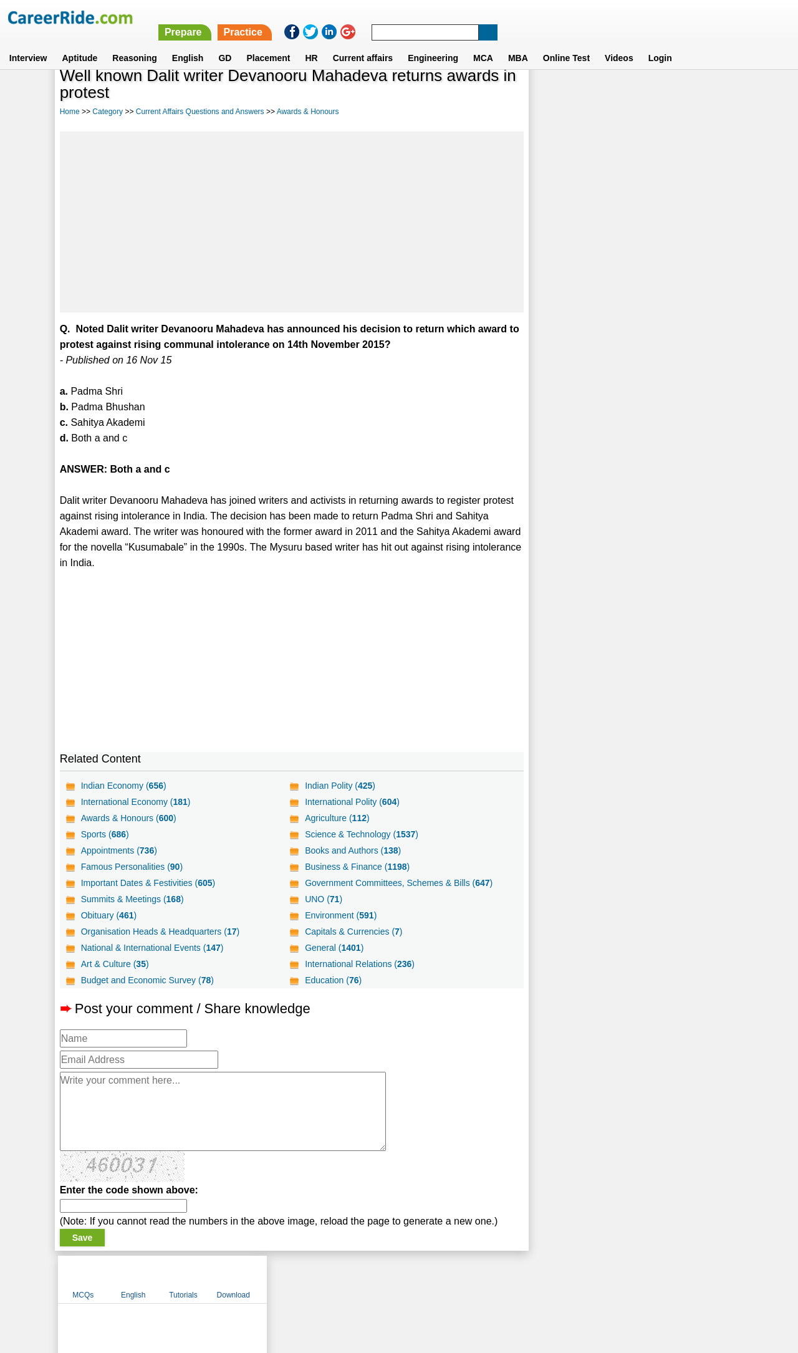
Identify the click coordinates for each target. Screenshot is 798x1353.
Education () (333, 980)
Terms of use (393, 1279)
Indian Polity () (340, 786)
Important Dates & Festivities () (148, 883)
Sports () (105, 834)
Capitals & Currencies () (353, 932)
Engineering (433, 43)
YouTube (487, 1279)
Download (706, 95)
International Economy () (136, 802)
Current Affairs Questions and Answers (200, 111)
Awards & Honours (308, 111)
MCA (483, 43)
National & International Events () (152, 948)
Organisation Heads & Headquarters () (160, 932)
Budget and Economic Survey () (147, 980)
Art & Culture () (115, 964)
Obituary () (109, 915)
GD (224, 43)
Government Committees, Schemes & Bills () (399, 883)
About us (286, 1279)
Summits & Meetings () (132, 899)
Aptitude (80, 43)
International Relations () (360, 964)
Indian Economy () (123, 786)
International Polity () (352, 802)
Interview (28, 43)
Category (107, 111)
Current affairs (363, 43)
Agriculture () (337, 818)
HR (311, 43)
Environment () (341, 915)
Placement (268, 43)
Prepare (475, 17)
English (188, 43)
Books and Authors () (353, 850)
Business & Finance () (357, 867)
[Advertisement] (292, 222)
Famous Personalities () (132, 867)
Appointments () (119, 850)
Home (70, 111)
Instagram (535, 1279)
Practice (535, 17)
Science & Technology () (361, 834)
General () (334, 948)
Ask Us (444, 1279)
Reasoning (134, 43)
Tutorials (656, 95)
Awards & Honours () (128, 818)
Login (660, 43)
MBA (518, 43)
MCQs (556, 95)
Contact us (336, 1279)
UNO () (323, 899)
